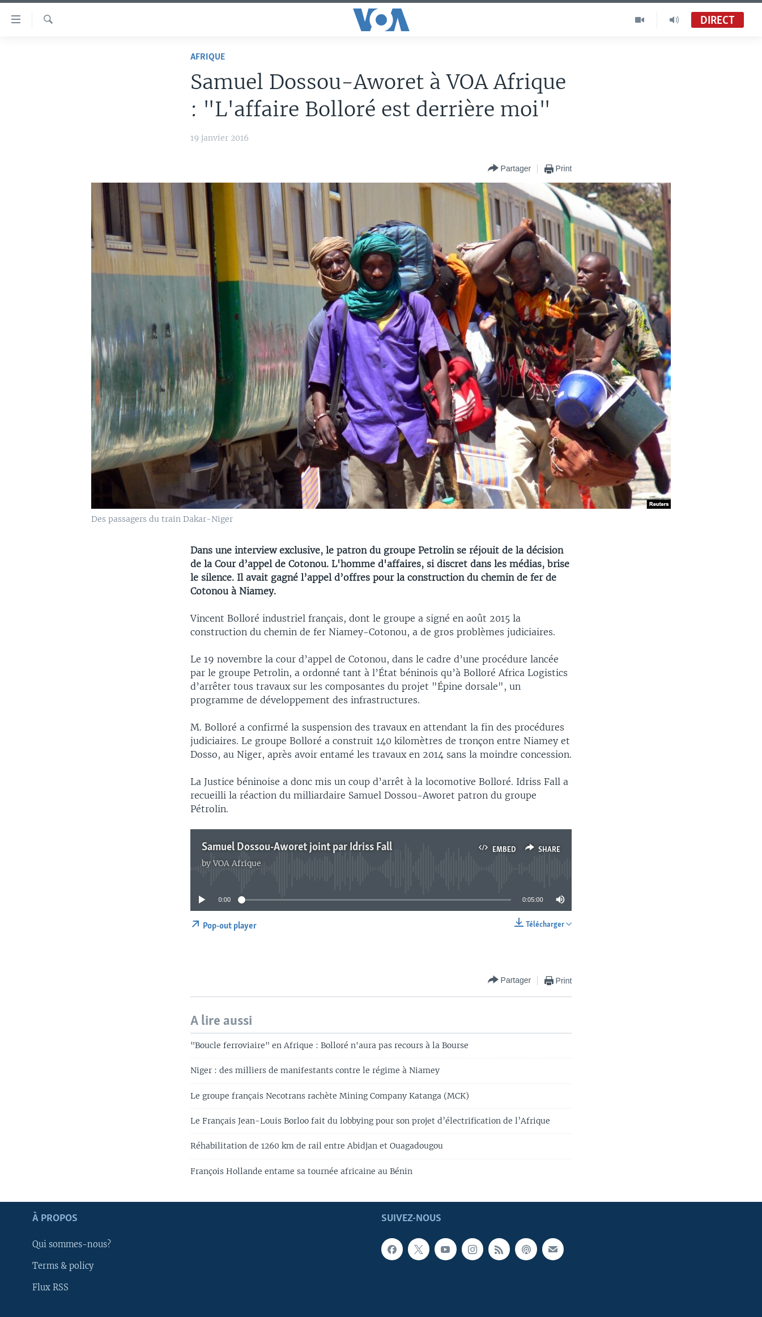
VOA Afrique (237, 863)
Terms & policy (62, 1266)
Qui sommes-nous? (71, 1245)
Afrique (207, 57)
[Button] (509, 169)
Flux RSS (50, 1288)
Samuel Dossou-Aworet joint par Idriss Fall (297, 847)
